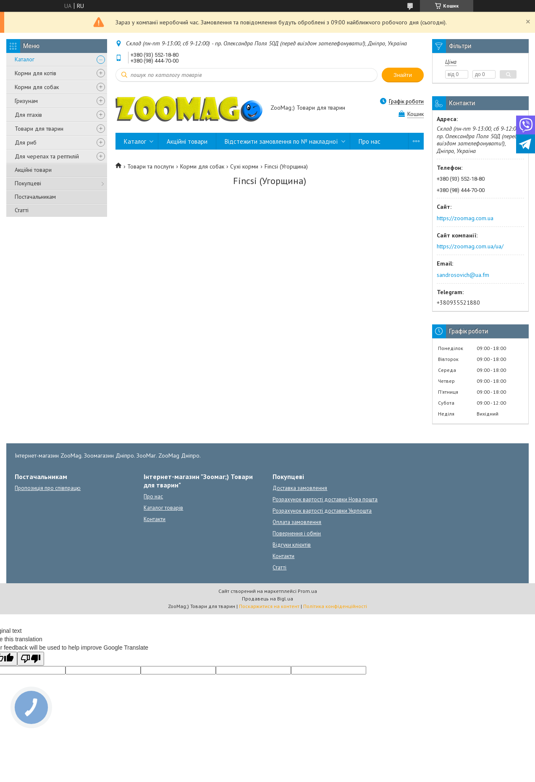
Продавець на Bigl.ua (267, 598)
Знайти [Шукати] (402, 75)
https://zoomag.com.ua (465, 218)
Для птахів (28, 114)
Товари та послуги (150, 166)
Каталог (24, 59)
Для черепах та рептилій (47, 156)
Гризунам (26, 101)
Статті (22, 210)
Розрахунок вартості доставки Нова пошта (325, 499)
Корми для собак (37, 87)
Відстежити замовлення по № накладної (281, 141)
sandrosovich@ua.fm (463, 275)
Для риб (26, 142)
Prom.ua (307, 591)
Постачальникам (35, 196)
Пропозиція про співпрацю (48, 488)
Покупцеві (28, 183)
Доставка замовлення (300, 488)
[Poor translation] (30, 659)
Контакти (154, 519)
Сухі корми (244, 166)
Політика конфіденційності (335, 606)
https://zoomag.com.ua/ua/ (470, 246)
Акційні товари (33, 170)
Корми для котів (35, 73)
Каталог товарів (163, 507)
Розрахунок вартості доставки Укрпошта (322, 510)
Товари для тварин (39, 128)
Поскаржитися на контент (269, 606)
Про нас (369, 141)
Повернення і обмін (297, 533)
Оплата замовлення (297, 522)
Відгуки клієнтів (292, 544)
